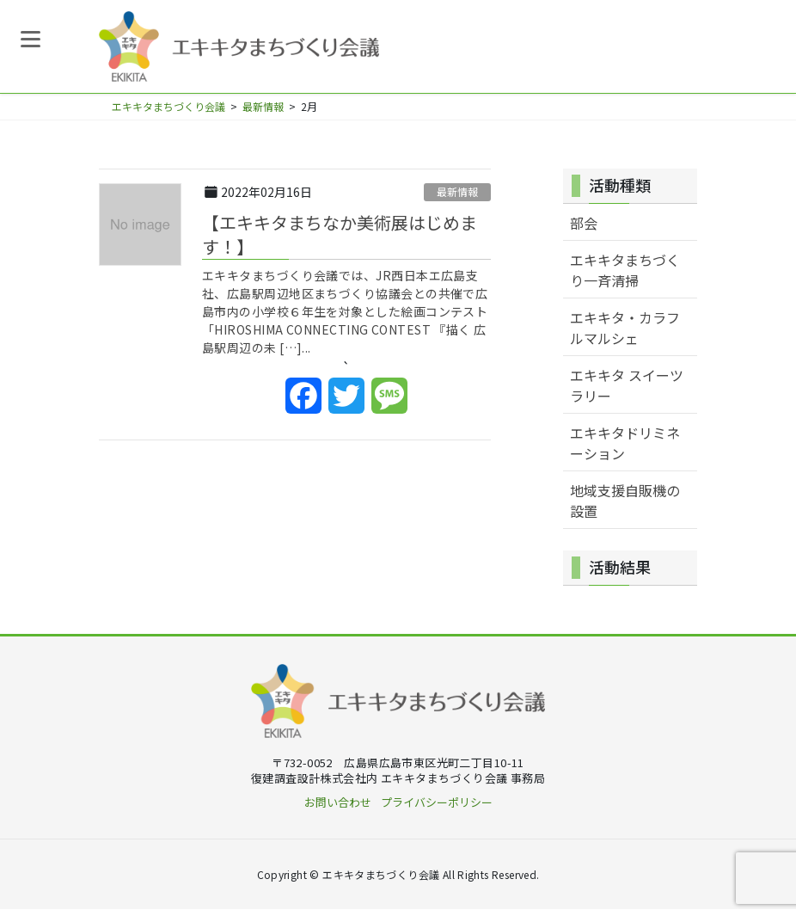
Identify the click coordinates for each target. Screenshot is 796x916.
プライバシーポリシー (437, 809)
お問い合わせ (337, 809)
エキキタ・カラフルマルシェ (625, 334)
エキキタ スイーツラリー (626, 392)
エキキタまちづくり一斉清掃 (625, 277)
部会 (583, 229)
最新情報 (457, 198)
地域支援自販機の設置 (625, 507)
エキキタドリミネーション (625, 449)
